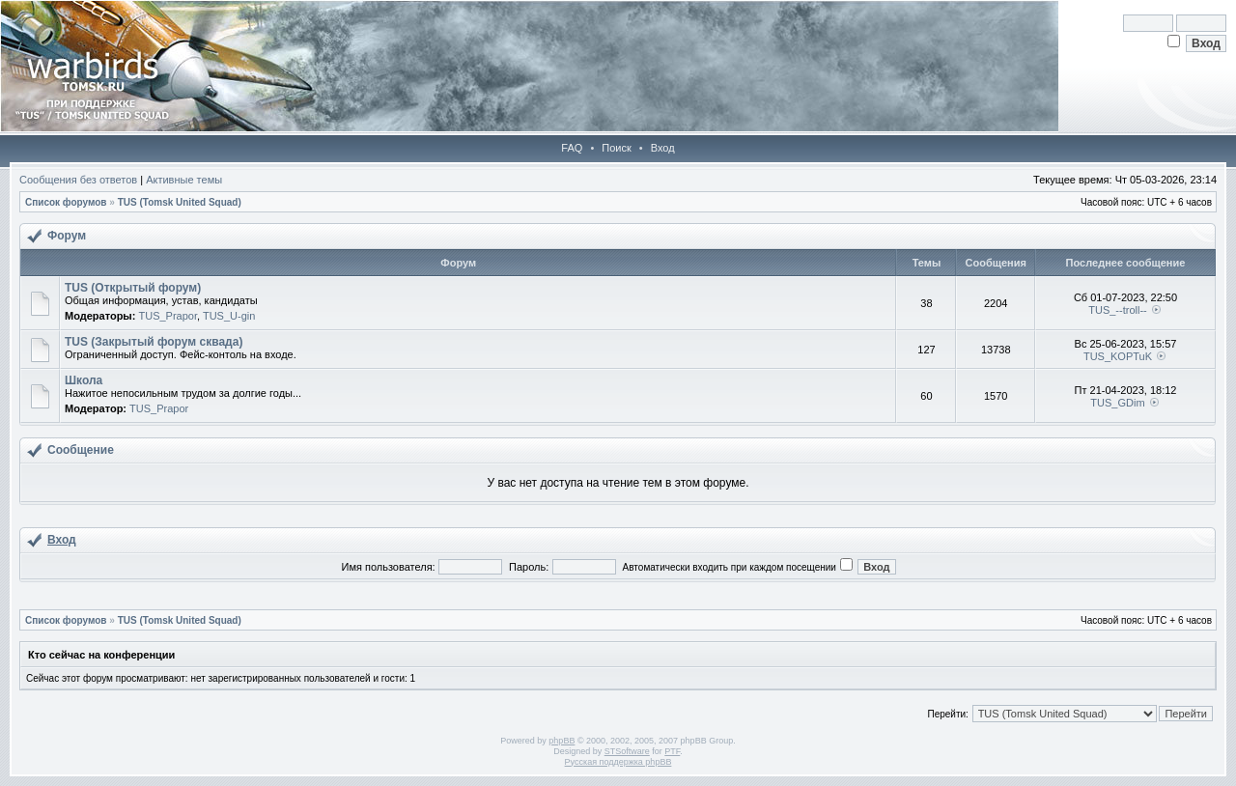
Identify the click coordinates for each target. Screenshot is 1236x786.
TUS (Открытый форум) (133, 288)
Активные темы (184, 179)
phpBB (561, 740)
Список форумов (66, 202)
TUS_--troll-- (1117, 310)
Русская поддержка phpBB (618, 762)
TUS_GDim (1117, 402)
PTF (672, 751)
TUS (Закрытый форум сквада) (153, 342)
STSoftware (627, 751)
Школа (83, 380)
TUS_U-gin (229, 316)
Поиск (616, 148)
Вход (663, 148)
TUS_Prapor (167, 316)
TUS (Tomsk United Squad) (179, 202)
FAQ (571, 148)
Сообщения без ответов (78, 179)
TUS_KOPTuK (1117, 356)
